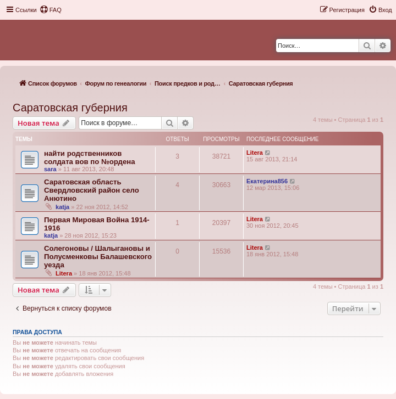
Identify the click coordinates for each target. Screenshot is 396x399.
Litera (254, 152)
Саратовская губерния (70, 108)
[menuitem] (51, 9)
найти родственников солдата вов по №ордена (89, 157)
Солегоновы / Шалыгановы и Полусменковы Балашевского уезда (98, 256)
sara (50, 169)
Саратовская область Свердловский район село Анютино (91, 190)
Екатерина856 (267, 181)
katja (62, 207)
